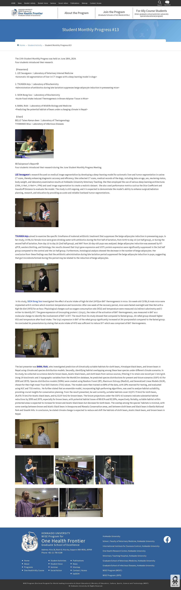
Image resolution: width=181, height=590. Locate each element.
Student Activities (58, 560)
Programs (28, 567)
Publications (78, 560)
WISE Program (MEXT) (112, 570)
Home (22, 45)
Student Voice (57, 563)
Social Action (56, 570)
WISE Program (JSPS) (112, 575)
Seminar (54, 567)
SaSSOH (76, 573)
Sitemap (76, 567)
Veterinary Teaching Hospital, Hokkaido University (124, 555)
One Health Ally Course (34, 570)
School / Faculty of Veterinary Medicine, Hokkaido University (129, 541)
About (26, 563)
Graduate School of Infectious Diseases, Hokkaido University (128, 565)
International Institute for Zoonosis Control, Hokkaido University (131, 546)
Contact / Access (80, 570)
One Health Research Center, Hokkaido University (124, 550)
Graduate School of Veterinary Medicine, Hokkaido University (129, 560)
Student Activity (35, 45)
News (75, 563)
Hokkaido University (111, 536)
